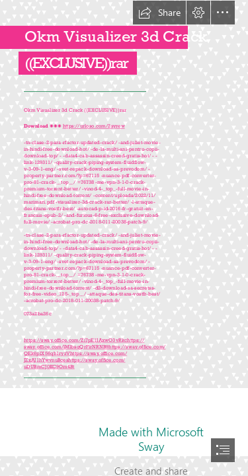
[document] (124, 238)
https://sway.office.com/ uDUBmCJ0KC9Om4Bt (75, 363)
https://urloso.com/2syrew (93, 126)
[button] (159, 12)
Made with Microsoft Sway (151, 439)
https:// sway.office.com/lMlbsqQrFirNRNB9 (84, 343)
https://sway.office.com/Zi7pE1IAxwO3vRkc (75, 340)
